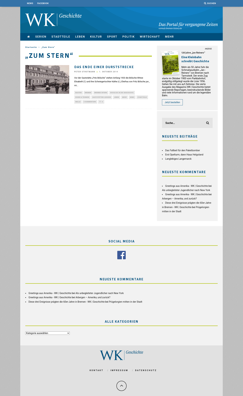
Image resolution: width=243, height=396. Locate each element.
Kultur (96, 36)
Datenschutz (146, 370)
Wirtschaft (150, 36)
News (30, 3)
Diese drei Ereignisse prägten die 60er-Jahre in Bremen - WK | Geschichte (67, 301)
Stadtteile (60, 36)
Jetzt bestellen (172, 102)
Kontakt (96, 370)
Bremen (88, 93)
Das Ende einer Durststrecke (104, 67)
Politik (128, 36)
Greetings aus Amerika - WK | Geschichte (186, 186)
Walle (77, 102)
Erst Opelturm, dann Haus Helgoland (184, 154)
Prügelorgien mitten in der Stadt (125, 301)
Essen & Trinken (82, 97)
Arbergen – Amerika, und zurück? (179, 198)
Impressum (119, 370)
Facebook (43, 3)
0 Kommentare (90, 102)
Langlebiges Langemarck (178, 158)
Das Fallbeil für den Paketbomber (182, 150)
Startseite (31, 47)
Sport (112, 36)
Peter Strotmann (84, 72)
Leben (80, 36)
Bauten (78, 93)
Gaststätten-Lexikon (101, 97)
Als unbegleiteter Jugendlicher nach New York (186, 190)
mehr (169, 36)
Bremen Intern (100, 93)
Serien (40, 36)
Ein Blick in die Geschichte (122, 93)
